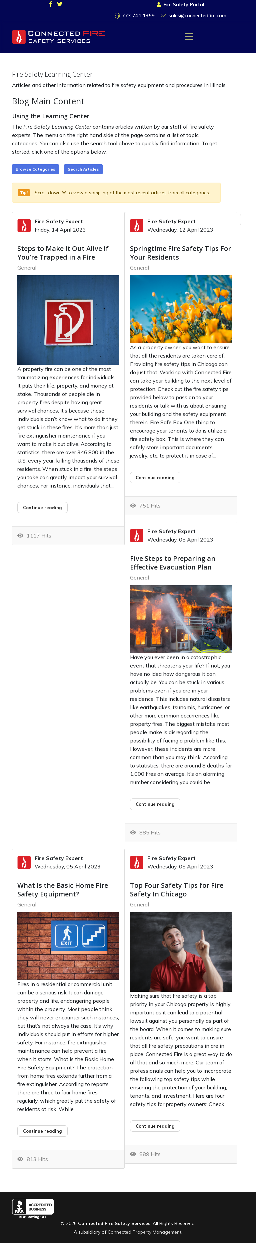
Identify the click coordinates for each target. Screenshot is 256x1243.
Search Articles (83, 169)
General (26, 267)
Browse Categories (35, 169)
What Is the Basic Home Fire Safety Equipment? (62, 889)
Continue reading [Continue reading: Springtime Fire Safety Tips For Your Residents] (155, 477)
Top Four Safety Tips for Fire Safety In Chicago (176, 889)
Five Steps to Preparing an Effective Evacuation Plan (172, 563)
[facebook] (50, 4)
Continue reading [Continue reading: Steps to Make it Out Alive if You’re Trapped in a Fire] (42, 507)
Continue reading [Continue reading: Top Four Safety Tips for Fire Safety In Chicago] (155, 1126)
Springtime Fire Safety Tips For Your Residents (180, 253)
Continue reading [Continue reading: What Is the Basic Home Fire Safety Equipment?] (42, 1131)
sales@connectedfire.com (197, 16)
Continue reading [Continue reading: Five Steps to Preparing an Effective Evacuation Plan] (155, 804)
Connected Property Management (144, 1232)
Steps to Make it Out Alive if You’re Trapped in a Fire (63, 253)
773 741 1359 (138, 16)
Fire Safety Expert (59, 221)
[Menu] (189, 36)
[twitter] (59, 4)
